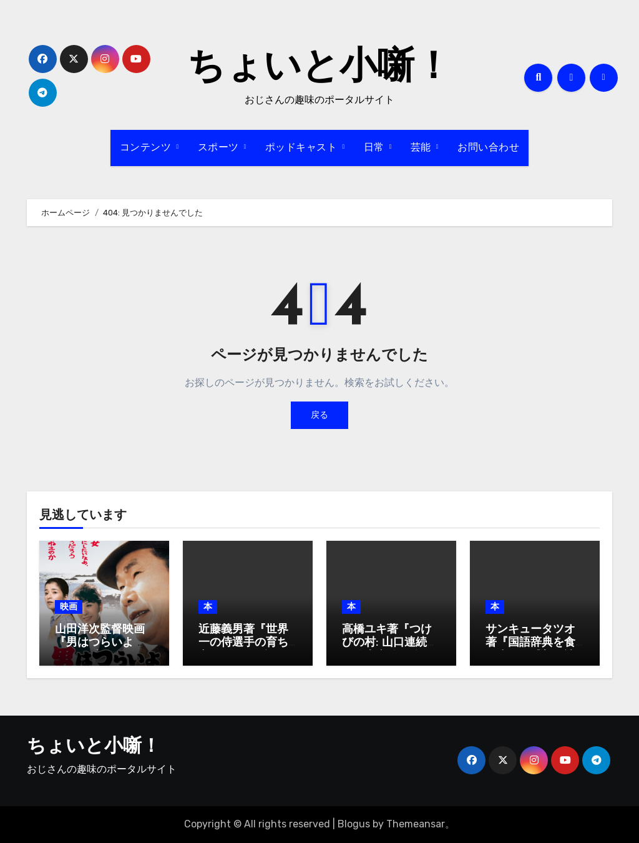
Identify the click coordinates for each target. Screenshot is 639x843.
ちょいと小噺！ (319, 68)
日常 (376, 148)
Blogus (354, 824)
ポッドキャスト (303, 148)
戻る (319, 415)
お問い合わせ (488, 148)
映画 (68, 606)
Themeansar (415, 824)
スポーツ (220, 148)
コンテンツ (147, 148)
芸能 (423, 148)
